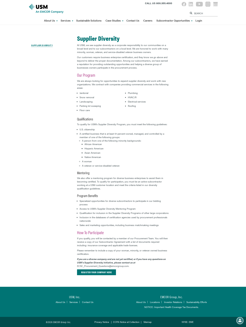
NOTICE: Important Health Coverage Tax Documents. (171, 307)
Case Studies (114, 20)
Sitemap (147, 322)
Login (198, 20)
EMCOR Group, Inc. (171, 296)
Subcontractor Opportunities (174, 20)
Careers (147, 20)
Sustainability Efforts (196, 302)
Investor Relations (173, 302)
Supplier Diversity (42, 45)
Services (67, 20)
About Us (51, 20)
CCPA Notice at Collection (126, 322)
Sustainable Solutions (89, 20)
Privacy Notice (101, 322)
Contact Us (132, 20)
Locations (155, 302)
